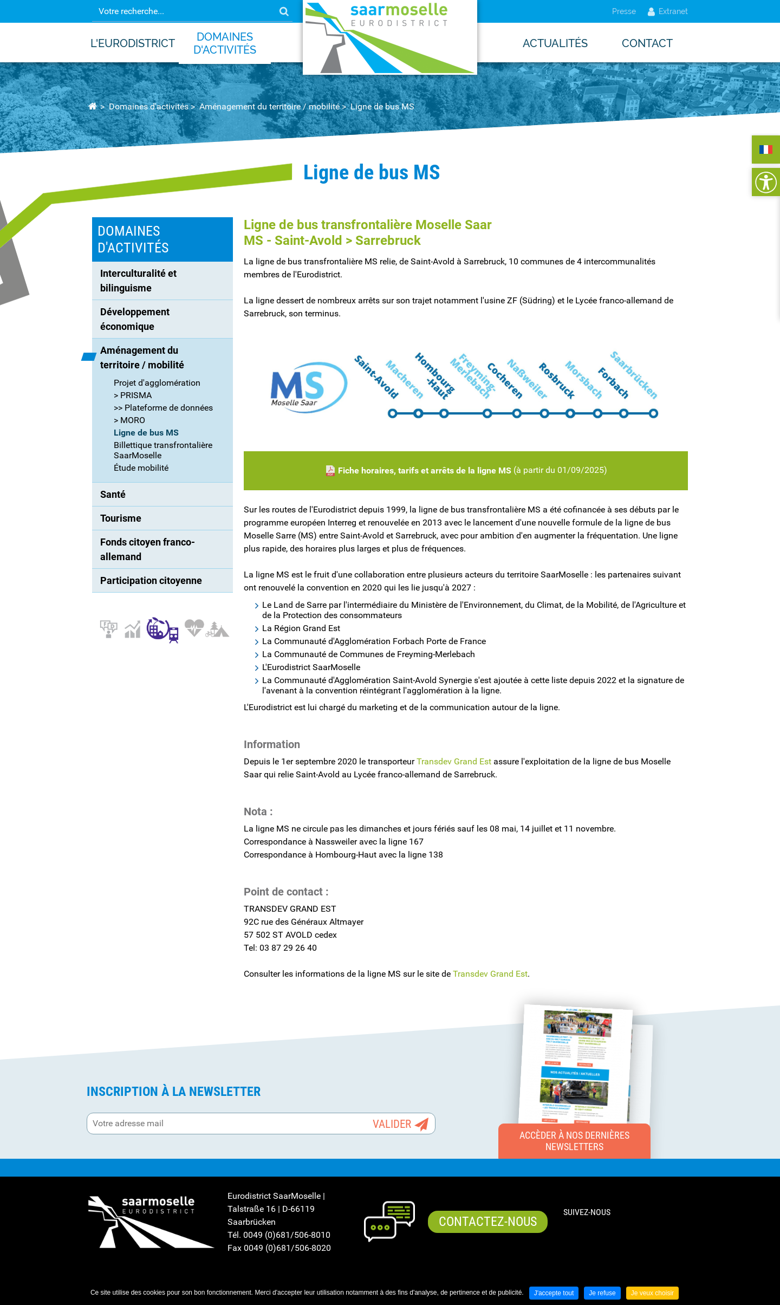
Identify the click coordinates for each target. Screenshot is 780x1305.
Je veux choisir (652, 1293)
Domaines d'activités (224, 43)
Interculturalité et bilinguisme (139, 281)
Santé (113, 494)
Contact (647, 43)
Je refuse (602, 1293)
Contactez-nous (488, 1221)
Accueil (92, 107)
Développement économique (136, 319)
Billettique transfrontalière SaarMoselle (163, 450)
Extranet (667, 11)
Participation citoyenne (151, 580)
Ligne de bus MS (382, 106)
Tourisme (120, 518)
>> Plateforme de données (163, 407)
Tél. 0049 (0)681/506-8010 (278, 1235)
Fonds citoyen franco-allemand (147, 549)
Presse (624, 11)
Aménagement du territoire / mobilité (269, 106)
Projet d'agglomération (157, 383)
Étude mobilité (141, 468)
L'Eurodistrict (132, 43)
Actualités (555, 43)
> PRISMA (133, 395)
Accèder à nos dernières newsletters (574, 1141)
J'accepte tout (554, 1293)
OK (283, 11)
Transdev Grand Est (454, 761)
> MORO (129, 420)
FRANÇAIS (766, 149)
